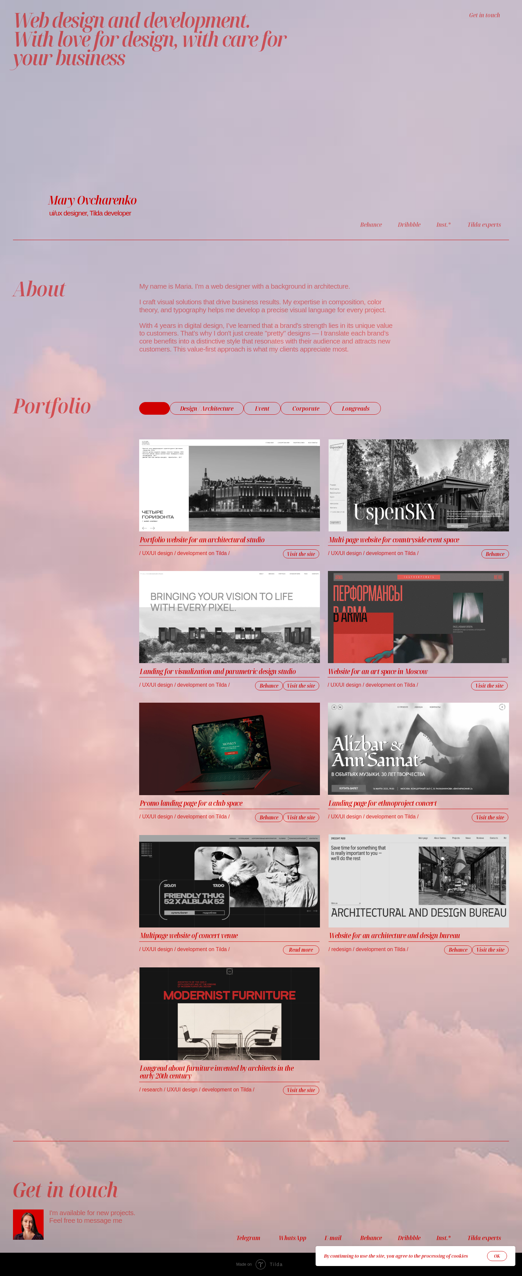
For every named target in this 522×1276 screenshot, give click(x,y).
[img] (419, 485)
